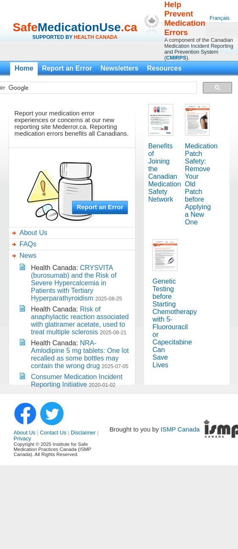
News (27, 255)
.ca (129, 27)
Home (23, 68)
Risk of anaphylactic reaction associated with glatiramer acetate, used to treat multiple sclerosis (80, 321)
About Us (33, 232)
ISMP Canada (180, 429)
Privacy (22, 439)
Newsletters (119, 68)
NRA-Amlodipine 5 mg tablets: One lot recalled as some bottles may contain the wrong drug (80, 354)
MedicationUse (79, 27)
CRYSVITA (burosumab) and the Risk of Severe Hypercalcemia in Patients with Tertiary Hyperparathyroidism (73, 283)
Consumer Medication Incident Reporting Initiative (76, 380)
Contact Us (53, 433)
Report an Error (67, 68)
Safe (25, 27)
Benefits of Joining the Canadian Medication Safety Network (164, 172)
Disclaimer (83, 433)
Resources (164, 68)
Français (220, 18)
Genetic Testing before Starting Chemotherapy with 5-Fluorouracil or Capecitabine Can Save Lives (174, 323)
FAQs (27, 244)
